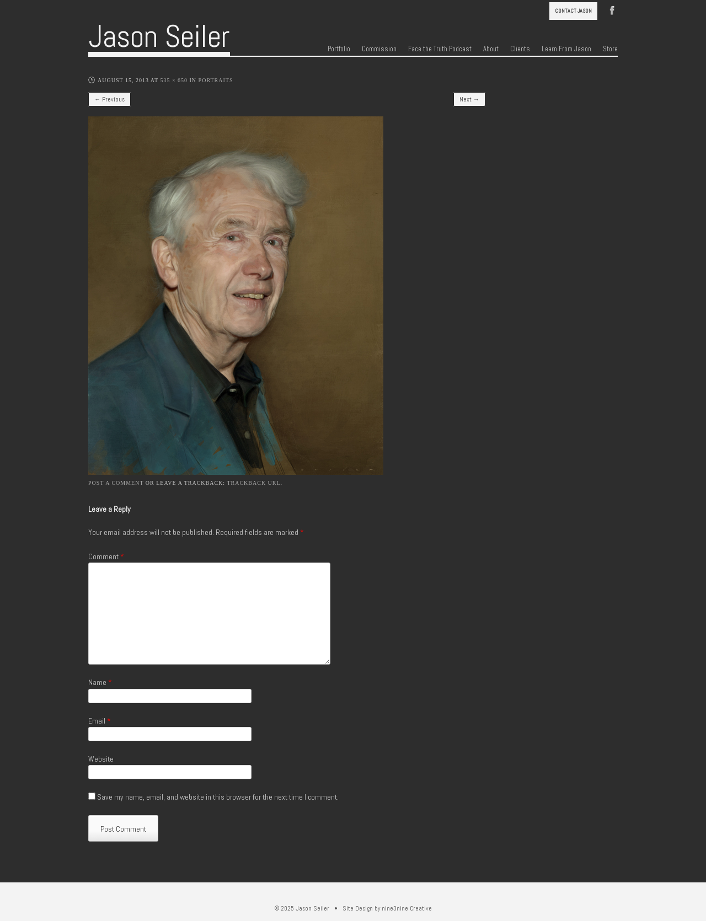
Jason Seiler (159, 36)
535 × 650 (174, 80)
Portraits (216, 80)
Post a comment (115, 483)
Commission (379, 49)
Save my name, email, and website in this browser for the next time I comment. (218, 797)
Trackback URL (253, 483)
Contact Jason (573, 10)
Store (610, 49)
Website (101, 759)
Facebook (612, 9)
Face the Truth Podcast (440, 49)
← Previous (109, 99)
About (491, 49)
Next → (469, 99)
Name (100, 682)
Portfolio (339, 49)
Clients (520, 49)
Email (99, 721)
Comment (106, 556)
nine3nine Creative (407, 908)
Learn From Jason (566, 49)
